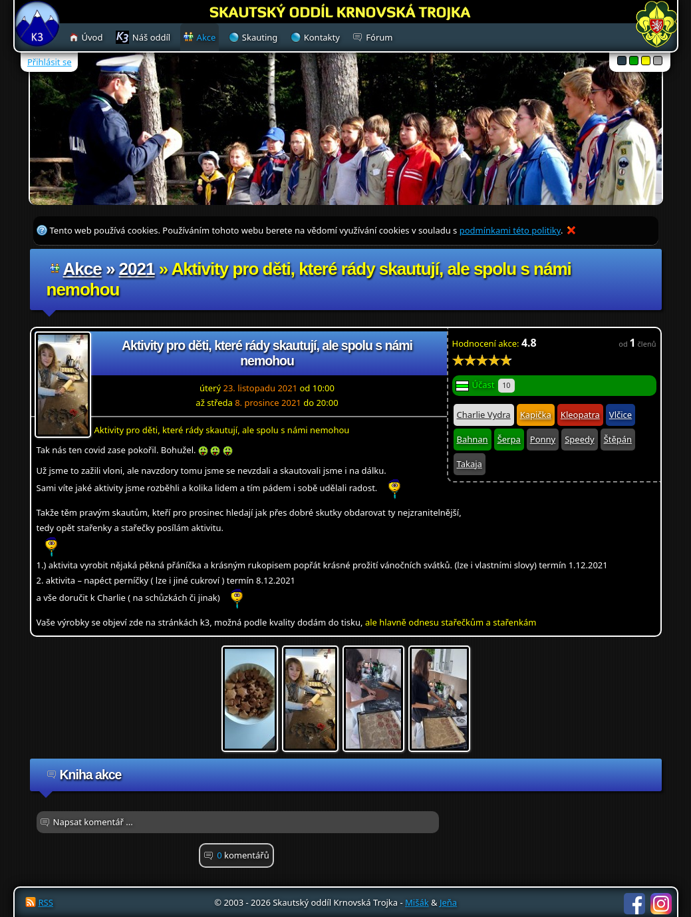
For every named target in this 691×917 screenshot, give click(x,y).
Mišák (417, 902)
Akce (82, 269)
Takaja (469, 464)
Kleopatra (580, 415)
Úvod (92, 37)
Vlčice (620, 415)
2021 (137, 269)
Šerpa (509, 439)
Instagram (661, 903)
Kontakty (322, 37)
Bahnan (472, 439)
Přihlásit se (49, 62)
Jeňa (448, 902)
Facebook (634, 903)
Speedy (579, 439)
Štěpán (618, 439)
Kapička (535, 415)
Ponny (542, 439)
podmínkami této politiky (510, 230)
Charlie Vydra (484, 415)
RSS (46, 902)
